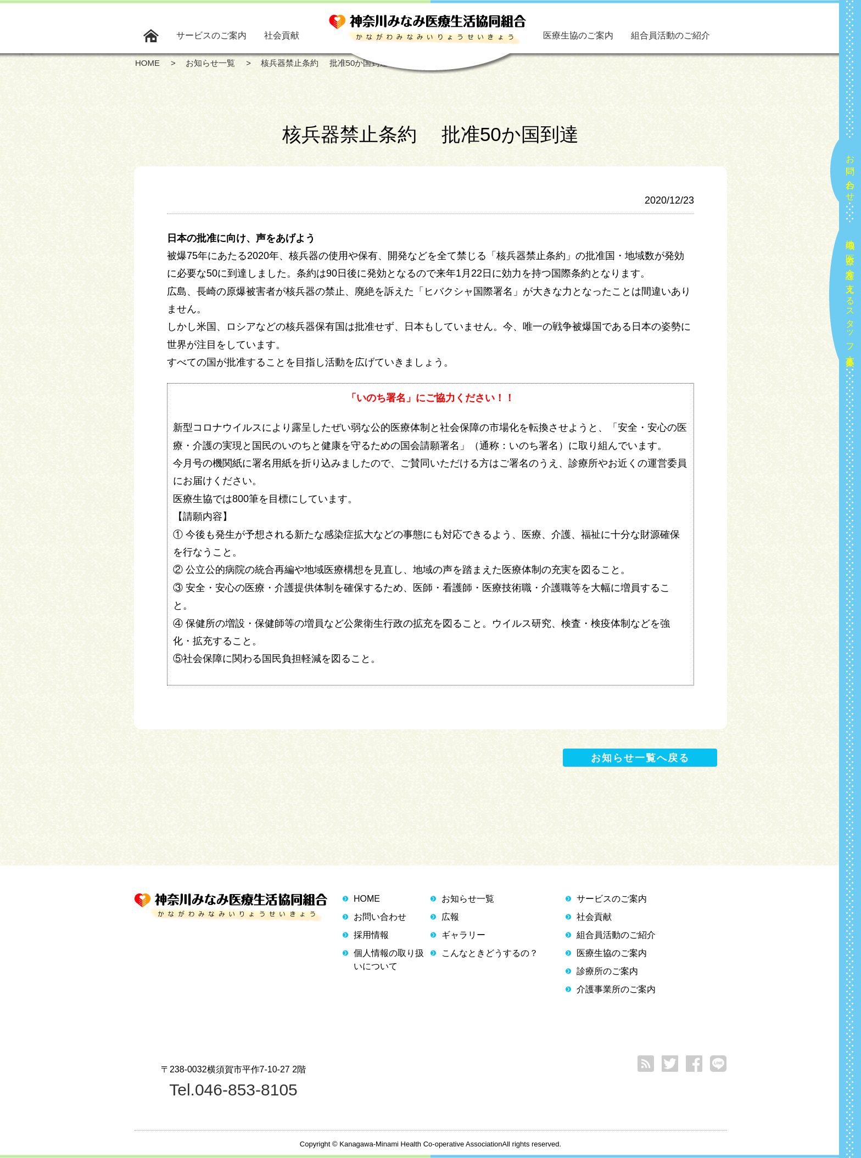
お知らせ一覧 (467, 898)
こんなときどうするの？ (489, 953)
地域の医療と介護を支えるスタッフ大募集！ (850, 298)
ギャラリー (463, 935)
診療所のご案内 (607, 971)
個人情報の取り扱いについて (389, 959)
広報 (450, 916)
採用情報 (371, 935)
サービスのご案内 (211, 35)
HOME (367, 898)
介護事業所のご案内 (616, 989)
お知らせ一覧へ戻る (640, 757)
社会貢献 (281, 35)
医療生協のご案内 (578, 35)
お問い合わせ (850, 173)
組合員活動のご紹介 (670, 35)
